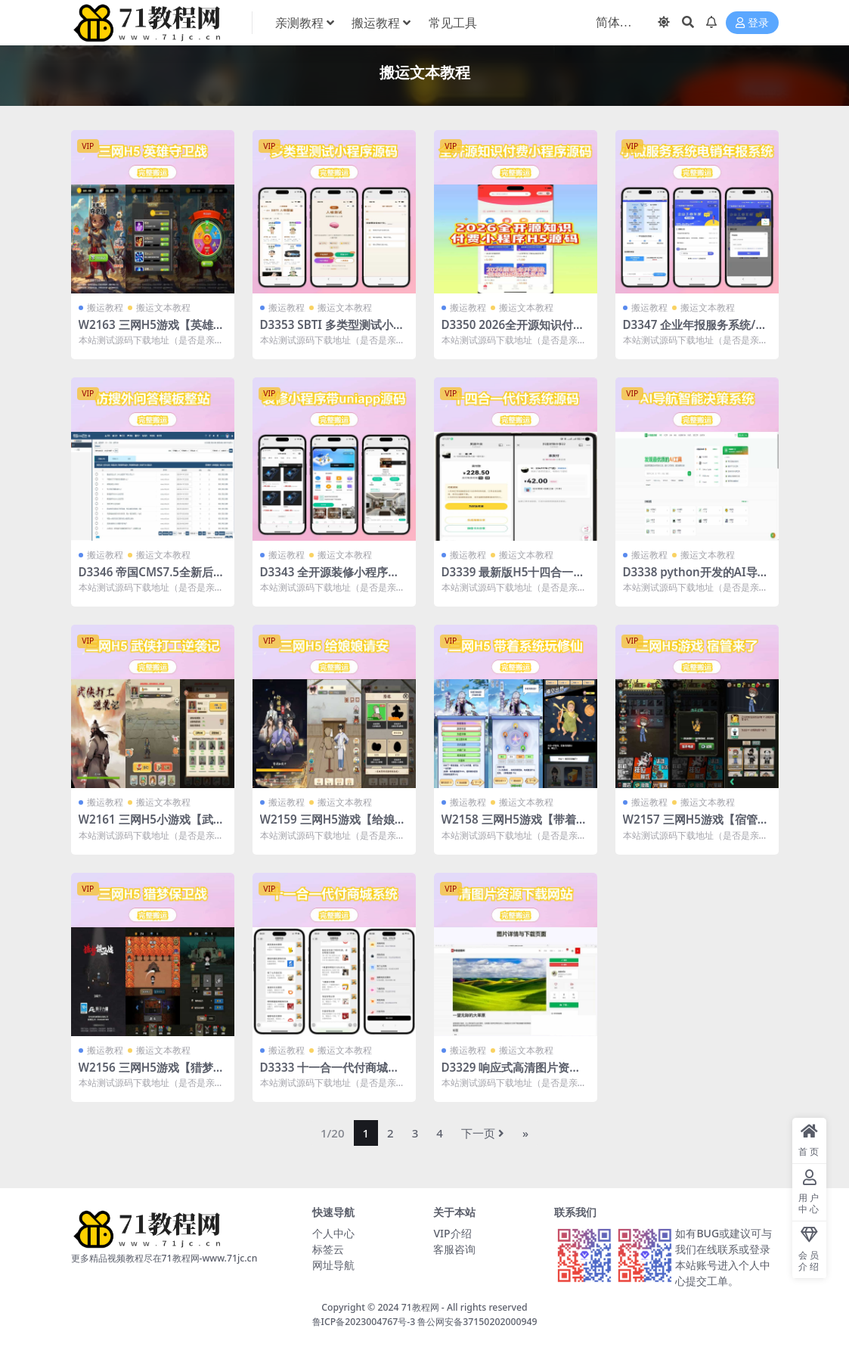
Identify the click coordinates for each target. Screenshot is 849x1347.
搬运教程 (105, 307)
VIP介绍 (452, 1233)
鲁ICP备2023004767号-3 (364, 1321)
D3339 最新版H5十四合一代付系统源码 (513, 578)
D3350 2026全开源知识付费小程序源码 (513, 331)
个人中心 (333, 1233)
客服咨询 (454, 1249)
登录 (752, 23)
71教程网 (420, 1307)
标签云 (328, 1249)
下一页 (482, 1133)
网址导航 (333, 1265)
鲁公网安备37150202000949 (477, 1321)
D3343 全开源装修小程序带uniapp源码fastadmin (333, 578)
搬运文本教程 (163, 307)
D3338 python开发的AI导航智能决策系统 (696, 578)
